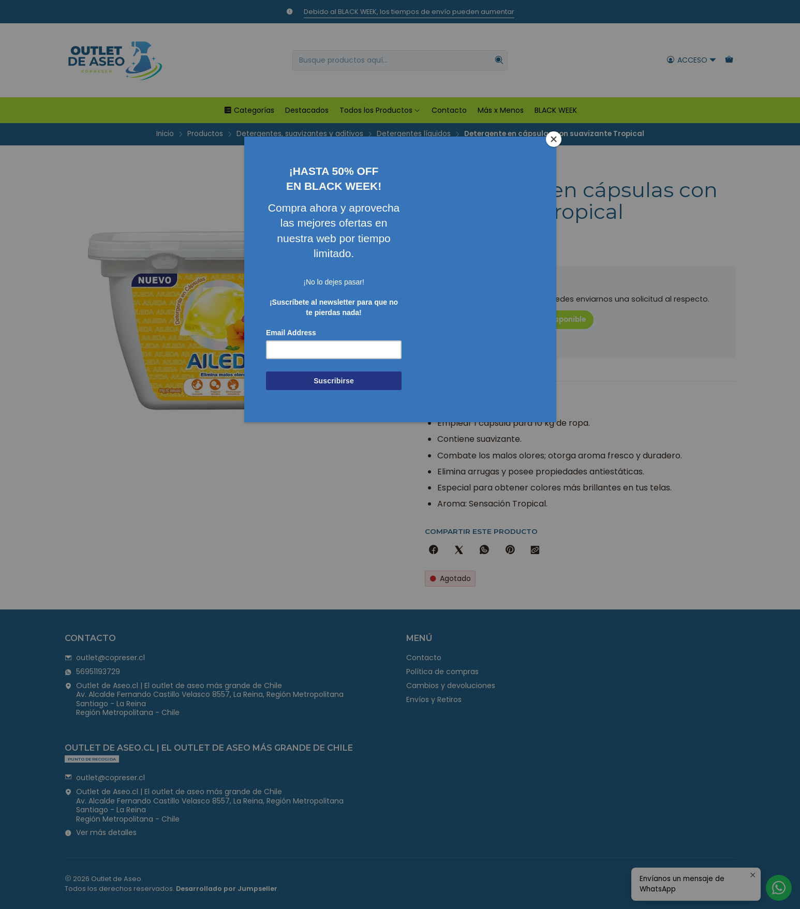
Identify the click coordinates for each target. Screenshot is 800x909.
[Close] (553, 139)
